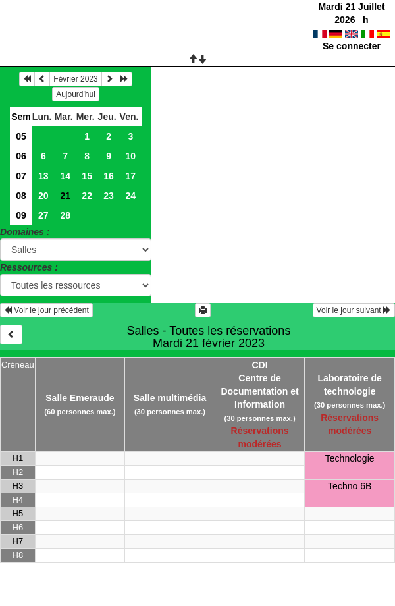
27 (43, 215)
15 (87, 176)
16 (108, 176)
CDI (260, 365)
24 (130, 195)
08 (21, 195)
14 (65, 176)
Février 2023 (75, 79)
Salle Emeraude (79, 398)
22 (87, 195)
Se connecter (352, 46)
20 (43, 195)
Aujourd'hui (75, 94)
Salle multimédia (170, 398)
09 (21, 215)
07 (21, 176)
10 (130, 156)
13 (43, 176)
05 (21, 136)
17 (130, 176)
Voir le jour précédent (46, 310)
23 (108, 195)
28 (65, 215)
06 (21, 156)
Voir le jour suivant (354, 310)
